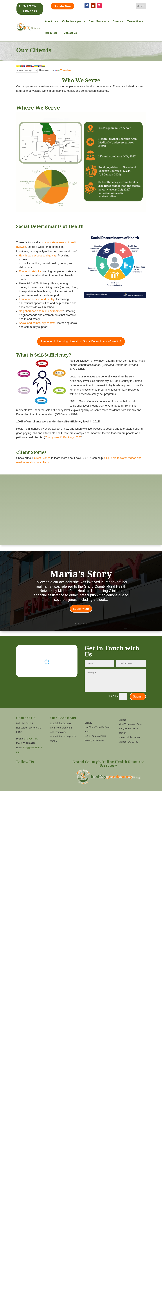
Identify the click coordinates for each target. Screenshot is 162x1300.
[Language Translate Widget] (27, 70)
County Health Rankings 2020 (63, 437)
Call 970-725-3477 (30, 8)
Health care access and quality (37, 255)
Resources (51, 33)
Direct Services (97, 21)
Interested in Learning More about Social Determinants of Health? (81, 341)
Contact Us (70, 33)
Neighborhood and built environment (41, 311)
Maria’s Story (81, 573)
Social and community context (37, 323)
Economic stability (30, 271)
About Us (50, 21)
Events (117, 21)
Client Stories (42, 458)
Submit (137, 696)
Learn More (81, 608)
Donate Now (62, 6)
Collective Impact (72, 21)
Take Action (134, 21)
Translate (62, 70)
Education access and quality (36, 299)
